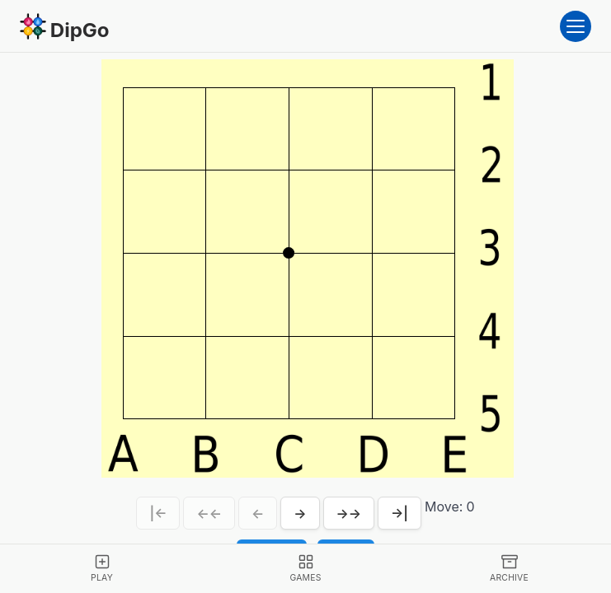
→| (399, 513)
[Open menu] (575, 26)
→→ (349, 513)
